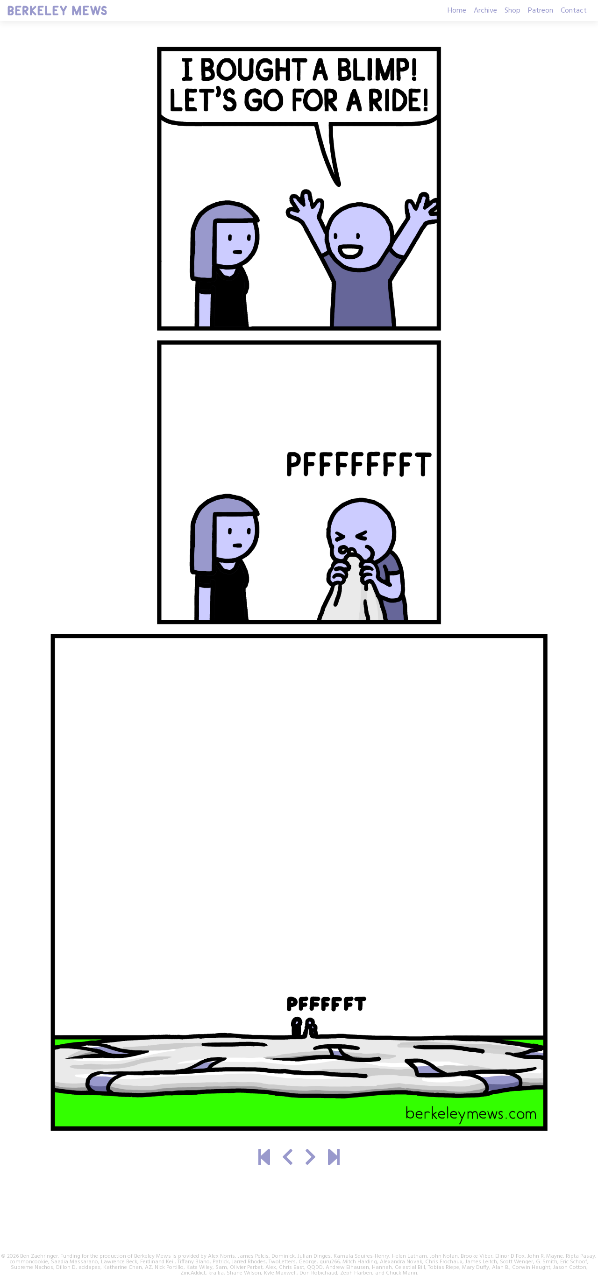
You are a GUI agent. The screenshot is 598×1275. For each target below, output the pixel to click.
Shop (512, 11)
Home (457, 11)
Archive (485, 11)
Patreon (540, 11)
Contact (574, 11)
